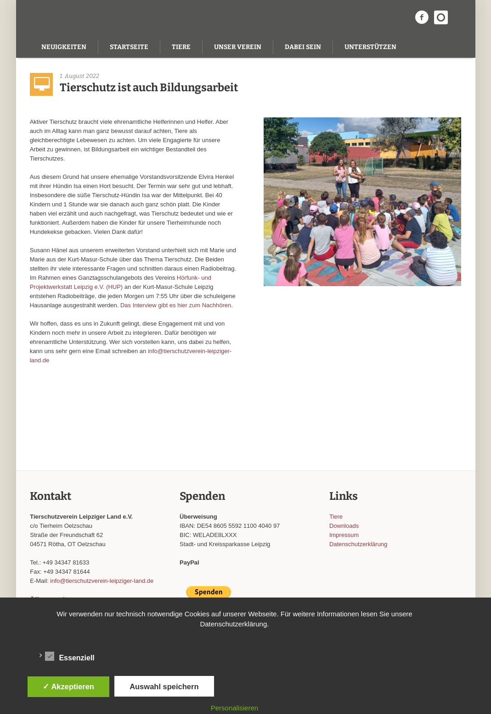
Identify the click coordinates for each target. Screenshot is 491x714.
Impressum (344, 534)
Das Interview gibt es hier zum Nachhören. (176, 305)
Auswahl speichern (164, 686)
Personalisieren (234, 708)
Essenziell (69, 656)
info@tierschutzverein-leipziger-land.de (101, 580)
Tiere (336, 516)
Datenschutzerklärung (358, 544)
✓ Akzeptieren (68, 686)
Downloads (344, 525)
